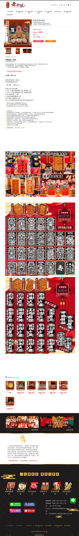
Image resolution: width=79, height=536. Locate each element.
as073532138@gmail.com (60, 508)
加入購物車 (38, 41)
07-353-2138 (57, 506)
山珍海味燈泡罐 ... (10, 406)
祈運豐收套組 (63, 390)
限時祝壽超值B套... (42, 390)
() (65, 5)
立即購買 (50, 41)
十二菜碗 (53, 390)
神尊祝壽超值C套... (21, 390)
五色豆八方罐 (31, 390)
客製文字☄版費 (10, 390)
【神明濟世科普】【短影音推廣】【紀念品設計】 (23, 460)
